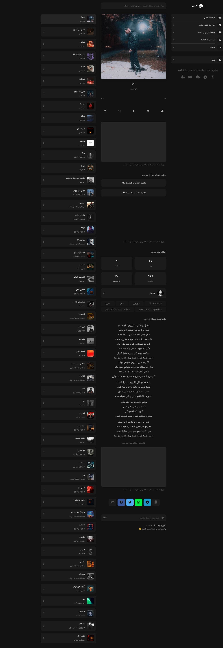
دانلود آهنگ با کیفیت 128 (111, 192)
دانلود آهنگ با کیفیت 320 (111, 182)
